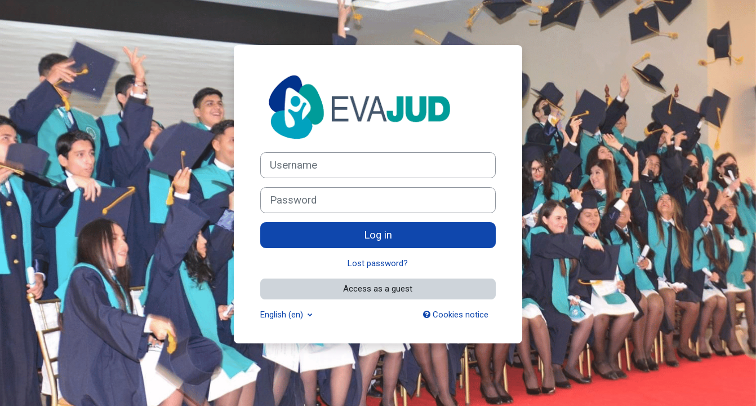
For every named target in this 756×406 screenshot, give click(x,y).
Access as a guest (377, 289)
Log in (378, 235)
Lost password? (378, 263)
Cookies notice (455, 315)
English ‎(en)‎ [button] (282, 315)
